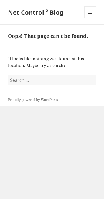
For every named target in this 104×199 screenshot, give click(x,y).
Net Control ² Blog (36, 12)
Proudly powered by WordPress (33, 99)
